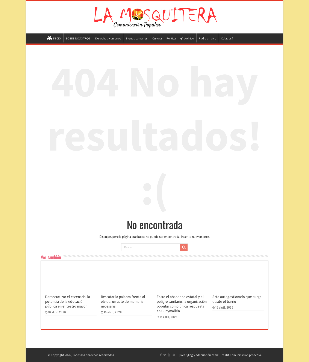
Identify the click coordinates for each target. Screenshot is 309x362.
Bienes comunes (137, 38)
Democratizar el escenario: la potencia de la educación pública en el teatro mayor (67, 301)
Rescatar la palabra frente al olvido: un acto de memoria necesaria (123, 301)
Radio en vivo (207, 38)
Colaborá (227, 38)
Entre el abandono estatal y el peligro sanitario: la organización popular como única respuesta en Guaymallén (182, 303)
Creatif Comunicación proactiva (241, 355)
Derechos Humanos (108, 38)
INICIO (54, 38)
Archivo (187, 38)
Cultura (157, 38)
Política (171, 38)
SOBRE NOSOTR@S (78, 38)
